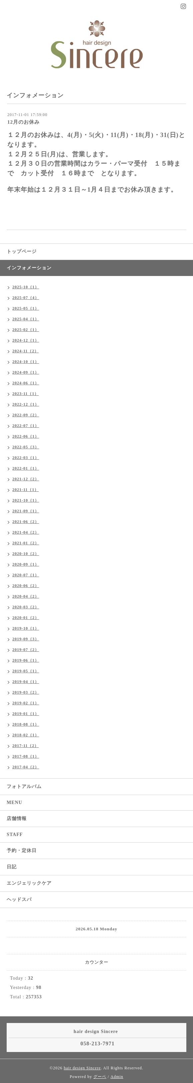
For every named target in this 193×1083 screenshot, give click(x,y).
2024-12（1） (25, 340)
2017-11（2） (25, 745)
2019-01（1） (25, 713)
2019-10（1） (25, 628)
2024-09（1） (25, 372)
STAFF (15, 834)
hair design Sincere (82, 1068)
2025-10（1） (25, 287)
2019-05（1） (25, 671)
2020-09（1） (25, 564)
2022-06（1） (25, 436)
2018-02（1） (25, 735)
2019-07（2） (25, 649)
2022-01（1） (25, 468)
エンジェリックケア (29, 883)
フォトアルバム (24, 786)
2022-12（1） (25, 404)
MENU (14, 802)
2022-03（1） (25, 457)
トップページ (22, 251)
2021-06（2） (25, 521)
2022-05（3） (25, 447)
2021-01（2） (25, 543)
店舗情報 (17, 818)
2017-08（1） (25, 756)
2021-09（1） (25, 511)
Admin (117, 1076)
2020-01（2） (25, 617)
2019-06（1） (25, 660)
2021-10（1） (25, 500)
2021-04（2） (25, 532)
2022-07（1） (25, 425)
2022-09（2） (25, 415)
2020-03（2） (25, 607)
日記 (12, 866)
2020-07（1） (25, 575)
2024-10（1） (25, 361)
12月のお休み (23, 122)
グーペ (99, 1076)
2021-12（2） (25, 479)
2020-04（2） (25, 596)
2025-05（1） (25, 308)
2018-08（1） (25, 724)
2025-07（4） (25, 297)
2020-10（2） (25, 553)
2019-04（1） (25, 681)
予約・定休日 (22, 850)
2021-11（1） (25, 489)
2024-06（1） (25, 383)
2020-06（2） (25, 585)
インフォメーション (29, 267)
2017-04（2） (25, 767)
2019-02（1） (25, 703)
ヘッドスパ (19, 899)
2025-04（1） (25, 319)
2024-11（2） (25, 351)
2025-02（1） (25, 329)
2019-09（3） (25, 639)
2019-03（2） (25, 692)
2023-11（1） (25, 393)
